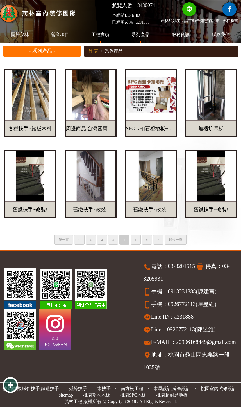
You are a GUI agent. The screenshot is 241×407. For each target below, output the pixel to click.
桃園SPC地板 (133, 395)
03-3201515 (181, 266)
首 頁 (93, 51)
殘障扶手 (78, 388)
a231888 (142, 22)
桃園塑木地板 (96, 395)
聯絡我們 (221, 34)
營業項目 (60, 34)
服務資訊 (181, 34)
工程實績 (100, 34)
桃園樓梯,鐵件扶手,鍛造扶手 (31, 388)
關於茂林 (20, 34)
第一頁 (64, 240)
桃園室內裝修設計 (219, 388)
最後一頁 (175, 240)
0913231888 (182, 291)
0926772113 (182, 304)
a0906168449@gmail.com (206, 342)
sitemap (66, 395)
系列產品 (140, 34)
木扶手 (104, 388)
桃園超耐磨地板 (172, 395)
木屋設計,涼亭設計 (171, 388)
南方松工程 (132, 388)
